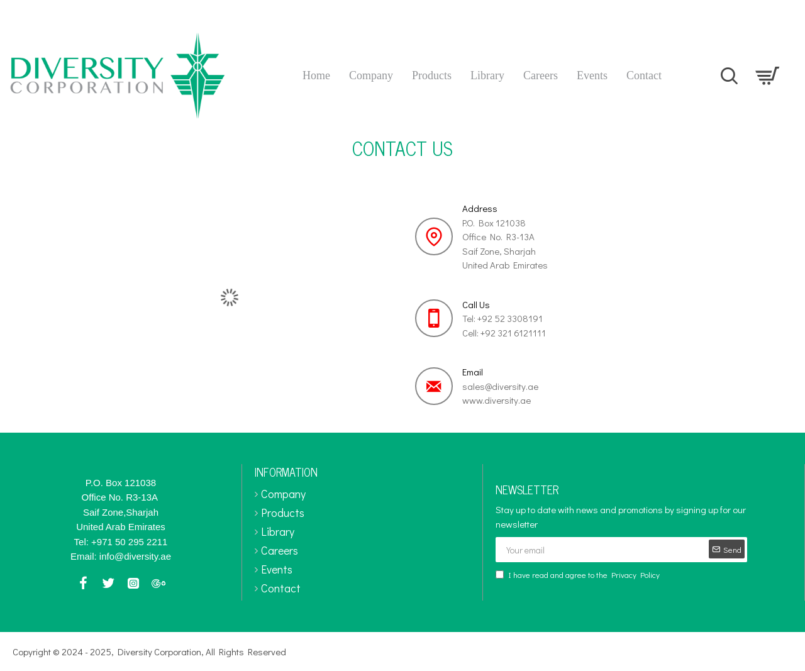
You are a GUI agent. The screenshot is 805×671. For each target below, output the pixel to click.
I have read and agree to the (579, 574)
